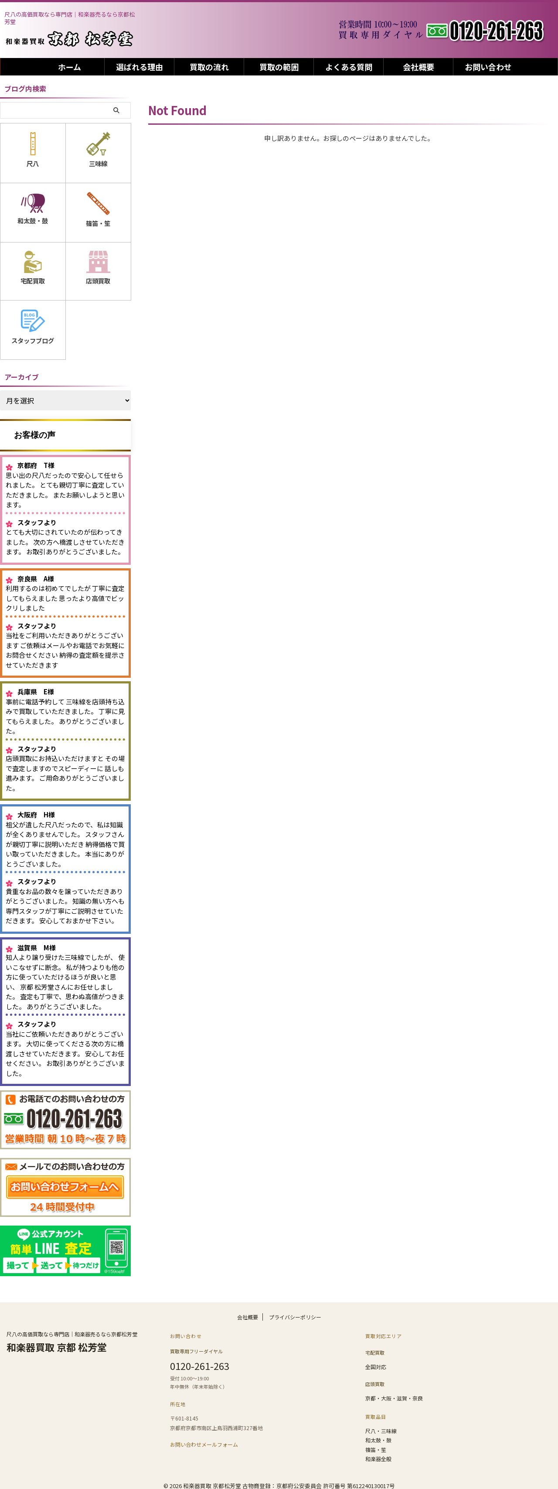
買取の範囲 (279, 66)
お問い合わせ (488, 66)
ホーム (69, 66)
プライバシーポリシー (295, 1313)
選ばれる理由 (139, 66)
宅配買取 (374, 1347)
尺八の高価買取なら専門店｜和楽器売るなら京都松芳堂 (72, 1330)
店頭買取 (374, 1376)
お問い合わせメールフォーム (204, 1438)
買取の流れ (209, 66)
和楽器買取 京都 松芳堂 (57, 1343)
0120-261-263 (199, 1361)
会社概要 (418, 66)
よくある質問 (348, 66)
